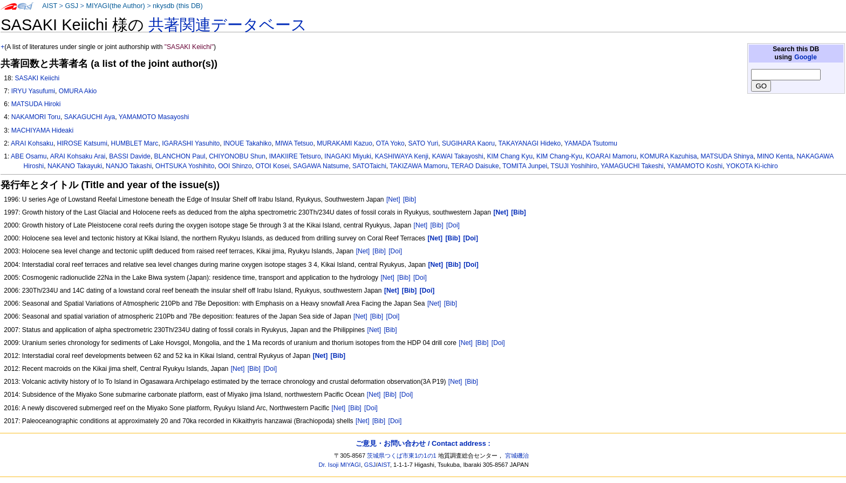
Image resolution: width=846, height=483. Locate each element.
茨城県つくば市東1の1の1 (401, 455)
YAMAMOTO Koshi (694, 166)
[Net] (393, 199)
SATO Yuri (423, 143)
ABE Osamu (29, 156)
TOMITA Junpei (524, 166)
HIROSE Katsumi (82, 143)
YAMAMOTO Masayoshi (154, 117)
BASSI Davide (130, 156)
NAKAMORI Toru (35, 117)
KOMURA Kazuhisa (668, 156)
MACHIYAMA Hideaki (42, 130)
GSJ (71, 6)
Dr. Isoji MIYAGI (340, 464)
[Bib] (409, 199)
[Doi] (453, 225)
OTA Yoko (390, 143)
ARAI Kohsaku (32, 143)
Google (805, 57)
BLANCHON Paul (180, 156)
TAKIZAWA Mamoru (418, 166)
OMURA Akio (78, 91)
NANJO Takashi (129, 166)
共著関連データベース (227, 24)
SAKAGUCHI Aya (89, 117)
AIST (49, 6)
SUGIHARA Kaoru (468, 143)
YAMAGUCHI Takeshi (632, 166)
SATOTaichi (369, 166)
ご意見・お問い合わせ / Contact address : (423, 443)
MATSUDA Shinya (726, 156)
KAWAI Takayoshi (457, 156)
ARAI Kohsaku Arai (78, 156)
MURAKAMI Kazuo (344, 143)
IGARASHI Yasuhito (191, 143)
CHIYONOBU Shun (237, 156)
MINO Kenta (775, 156)
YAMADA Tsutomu (590, 143)
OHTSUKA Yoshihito (185, 166)
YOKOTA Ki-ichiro (752, 166)
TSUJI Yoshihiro (574, 166)
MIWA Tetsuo (294, 143)
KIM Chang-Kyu (559, 156)
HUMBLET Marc (135, 143)
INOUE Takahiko (247, 143)
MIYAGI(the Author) (115, 6)
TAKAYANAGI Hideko (530, 143)
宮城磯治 (517, 455)
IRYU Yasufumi (33, 91)
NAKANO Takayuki (74, 166)
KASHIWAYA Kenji (401, 156)
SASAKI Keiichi (37, 78)
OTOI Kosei (272, 166)
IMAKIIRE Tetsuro (295, 156)
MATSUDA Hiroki (36, 104)
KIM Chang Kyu (510, 156)
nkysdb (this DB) (178, 6)
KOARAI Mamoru (611, 156)
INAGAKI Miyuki (347, 156)
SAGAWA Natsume (321, 166)
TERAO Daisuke (475, 166)
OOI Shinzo (235, 166)
